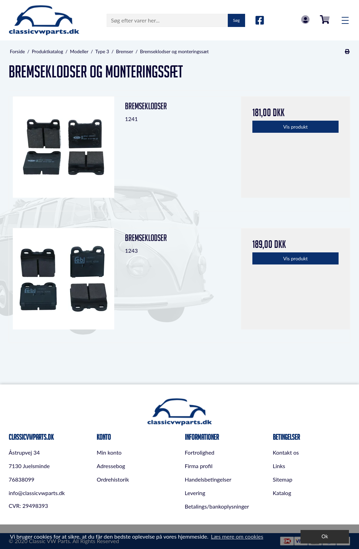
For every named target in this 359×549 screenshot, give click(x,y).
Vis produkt (295, 127)
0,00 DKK (325, 19)
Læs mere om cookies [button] (237, 536)
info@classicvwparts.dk (37, 493)
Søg (236, 20)
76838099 (21, 479)
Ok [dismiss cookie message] (325, 536)
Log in (305, 19)
